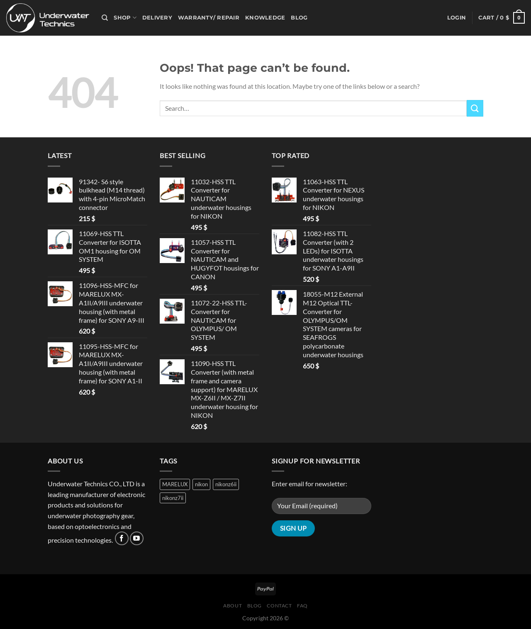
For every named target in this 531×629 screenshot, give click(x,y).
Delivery (157, 18)
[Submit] (475, 108)
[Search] (105, 18)
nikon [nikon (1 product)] (201, 484)
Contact (279, 605)
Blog (299, 18)
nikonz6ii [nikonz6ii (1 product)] (225, 484)
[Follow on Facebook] (122, 538)
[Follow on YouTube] (137, 538)
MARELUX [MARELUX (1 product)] (175, 484)
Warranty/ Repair (208, 18)
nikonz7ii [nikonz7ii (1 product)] (172, 498)
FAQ (302, 605)
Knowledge (265, 18)
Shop (125, 18)
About (232, 605)
